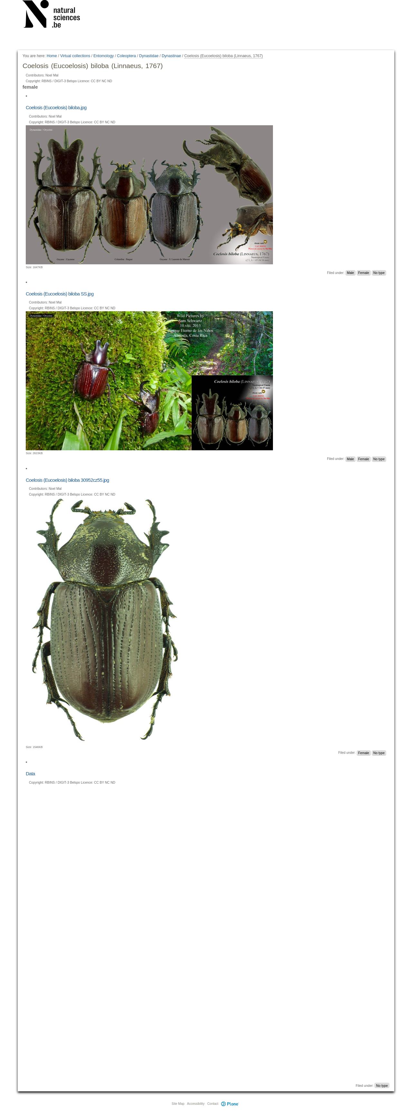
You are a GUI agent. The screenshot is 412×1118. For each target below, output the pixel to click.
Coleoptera (126, 56)
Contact (212, 1103)
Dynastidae (148, 56)
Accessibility (195, 1103)
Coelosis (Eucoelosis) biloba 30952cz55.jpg (67, 480)
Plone (230, 1103)
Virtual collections (75, 56)
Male (350, 273)
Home (52, 56)
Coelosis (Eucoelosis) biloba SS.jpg (60, 293)
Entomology (103, 56)
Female (363, 273)
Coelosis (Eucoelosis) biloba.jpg (56, 107)
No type (379, 273)
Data (30, 773)
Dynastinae (171, 56)
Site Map (178, 1103)
